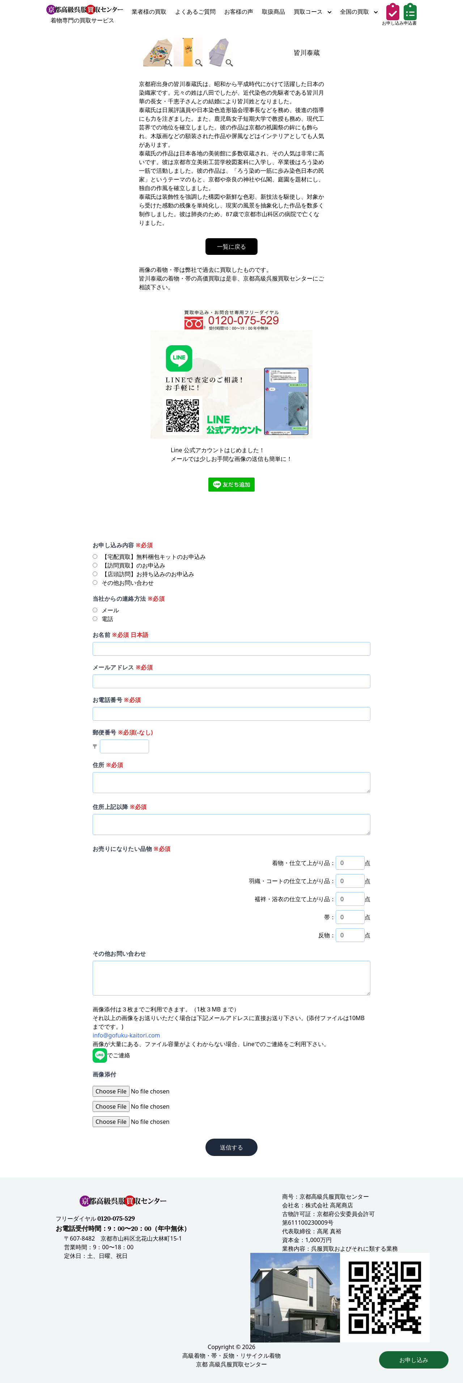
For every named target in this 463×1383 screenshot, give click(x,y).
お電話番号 (117, 700)
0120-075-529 (116, 1219)
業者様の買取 (149, 12)
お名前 (120, 635)
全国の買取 (359, 12)
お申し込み (413, 1360)
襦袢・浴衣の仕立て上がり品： (295, 899)
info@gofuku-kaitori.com (126, 1035)
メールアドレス (123, 667)
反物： (327, 935)
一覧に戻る (231, 247)
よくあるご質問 (195, 12)
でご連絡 (111, 1055)
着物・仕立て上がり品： (304, 863)
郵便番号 (123, 732)
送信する (231, 1147)
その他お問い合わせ (119, 954)
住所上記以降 (120, 807)
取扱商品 (273, 12)
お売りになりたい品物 (131, 849)
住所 (108, 765)
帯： (330, 917)
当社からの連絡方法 (129, 599)
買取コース (312, 12)
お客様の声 (238, 12)
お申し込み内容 (123, 545)
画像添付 (104, 1074)
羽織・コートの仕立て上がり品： (292, 881)
